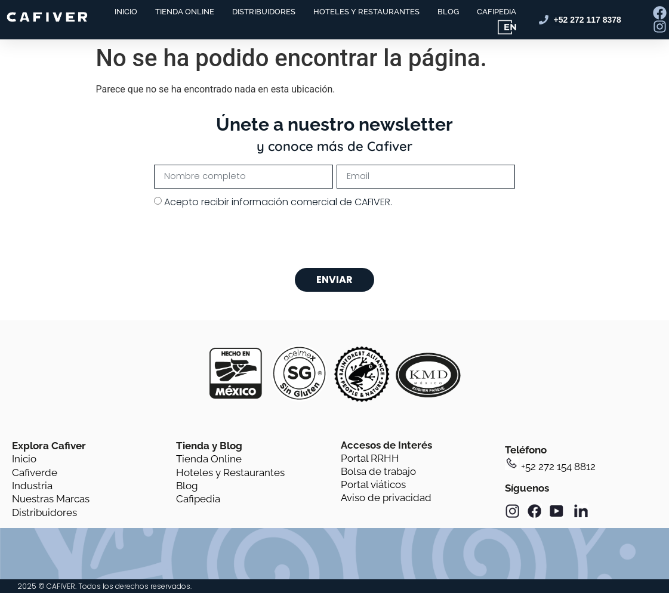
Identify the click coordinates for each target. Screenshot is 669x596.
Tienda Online (209, 463)
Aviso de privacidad (386, 502)
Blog (187, 490)
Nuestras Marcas (51, 503)
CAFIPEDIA (496, 11)
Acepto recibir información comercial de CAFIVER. (278, 203)
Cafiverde (34, 476)
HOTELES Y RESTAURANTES (366, 11)
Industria (32, 490)
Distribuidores (44, 517)
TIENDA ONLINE (184, 11)
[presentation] (244, 240)
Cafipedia (198, 503)
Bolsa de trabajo (378, 475)
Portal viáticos (373, 489)
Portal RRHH (370, 462)
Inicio (24, 463)
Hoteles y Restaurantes (230, 476)
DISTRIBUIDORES (263, 11)
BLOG (448, 11)
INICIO (126, 11)
